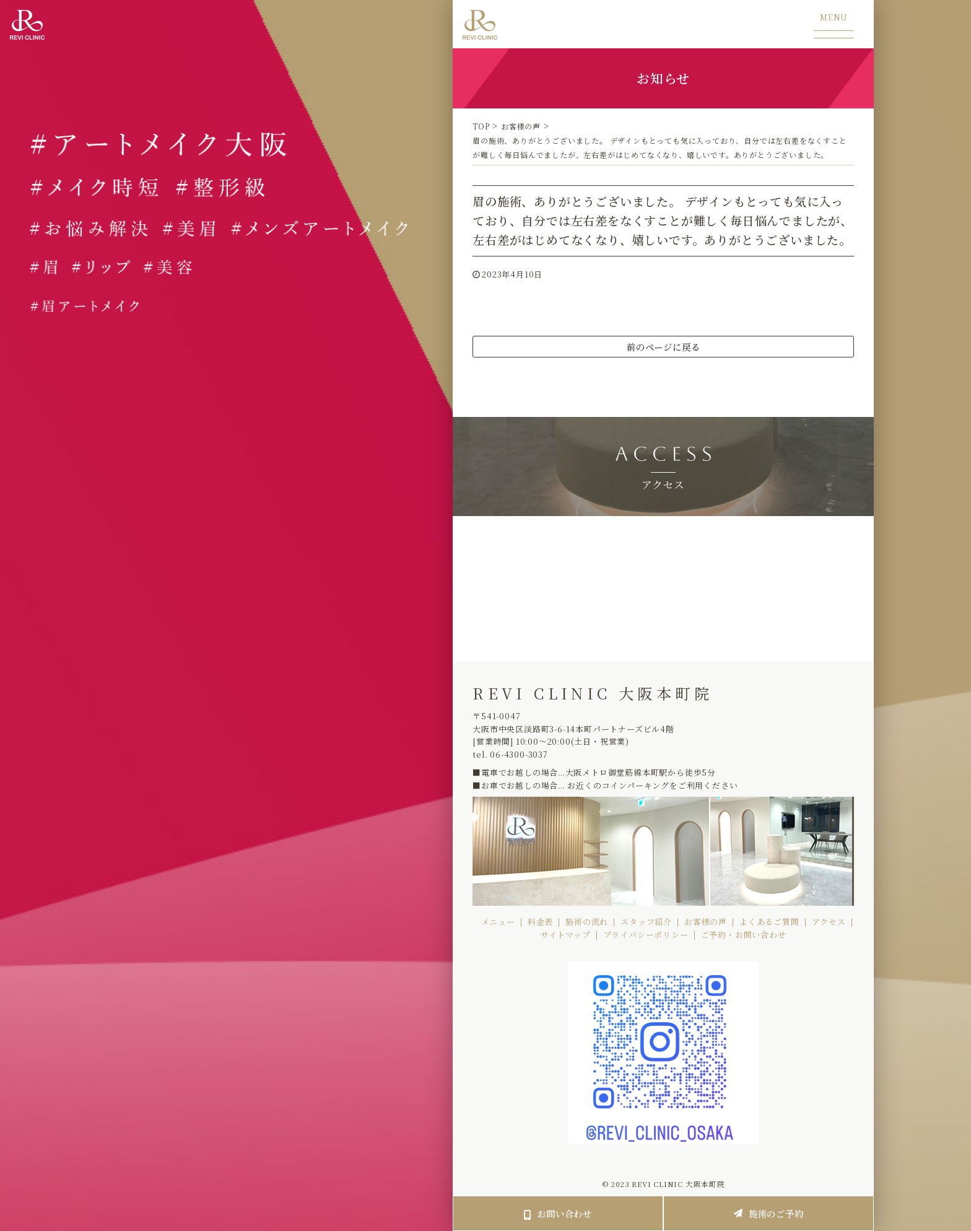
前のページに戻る (663, 346)
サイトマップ (566, 934)
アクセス (829, 921)
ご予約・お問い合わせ (743, 934)
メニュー (498, 921)
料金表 (540, 921)
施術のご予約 (769, 1213)
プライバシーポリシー (646, 934)
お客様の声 (705, 921)
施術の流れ (586, 921)
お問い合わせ (558, 1213)
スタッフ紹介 (646, 921)
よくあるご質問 (769, 921)
